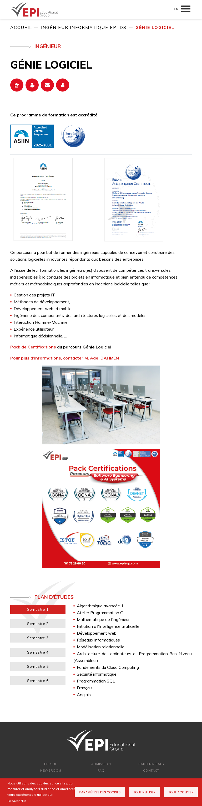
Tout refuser (144, 792)
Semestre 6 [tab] (38, 680)
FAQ (101, 770)
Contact (151, 770)
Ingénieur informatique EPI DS (84, 27)
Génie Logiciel (154, 27)
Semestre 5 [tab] (38, 666)
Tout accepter (180, 792)
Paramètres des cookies (99, 792)
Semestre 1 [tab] (38, 609)
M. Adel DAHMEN (101, 358)
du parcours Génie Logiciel (60, 347)
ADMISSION (101, 764)
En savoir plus (16, 801)
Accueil (21, 27)
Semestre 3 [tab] (38, 637)
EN (176, 9)
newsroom (50, 770)
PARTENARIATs (151, 764)
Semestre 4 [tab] (38, 652)
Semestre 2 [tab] (38, 623)
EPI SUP (50, 764)
